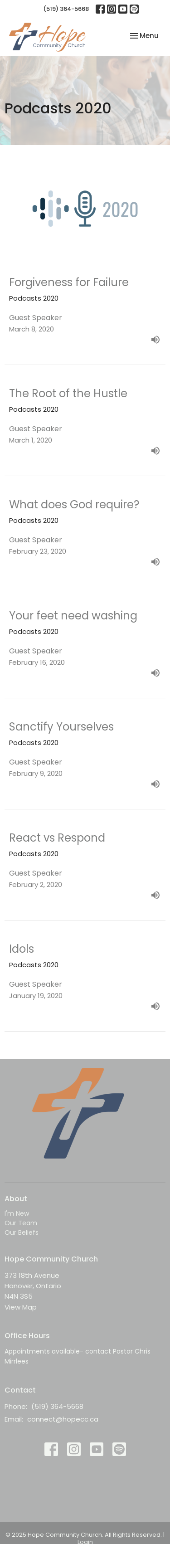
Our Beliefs (22, 1232)
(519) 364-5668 (66, 9)
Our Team (21, 1222)
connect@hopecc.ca (62, 1419)
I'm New (17, 1213)
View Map (21, 1307)
